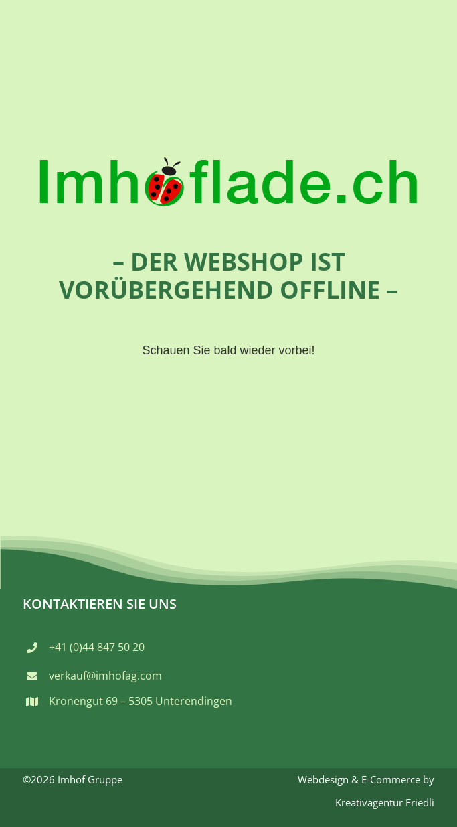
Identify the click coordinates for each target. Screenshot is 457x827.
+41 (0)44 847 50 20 (97, 647)
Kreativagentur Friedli (384, 802)
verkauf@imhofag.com (105, 675)
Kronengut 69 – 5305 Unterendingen (140, 701)
